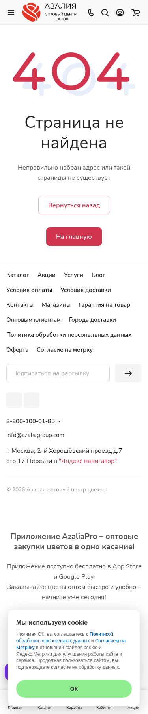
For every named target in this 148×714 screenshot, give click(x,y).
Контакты (20, 305)
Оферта (17, 350)
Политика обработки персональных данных (68, 335)
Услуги (73, 275)
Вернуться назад (74, 205)
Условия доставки (85, 290)
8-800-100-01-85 (30, 421)
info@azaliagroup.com (35, 435)
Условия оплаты (29, 290)
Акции (46, 275)
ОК (74, 689)
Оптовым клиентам (33, 320)
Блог (98, 275)
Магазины (56, 305)
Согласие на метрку (65, 350)
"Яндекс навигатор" (87, 461)
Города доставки (92, 320)
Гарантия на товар (104, 305)
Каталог (17, 275)
